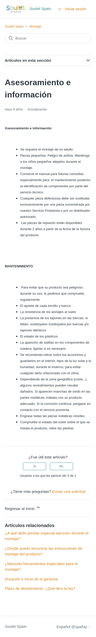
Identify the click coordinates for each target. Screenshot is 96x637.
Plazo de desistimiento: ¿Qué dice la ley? (40, 588)
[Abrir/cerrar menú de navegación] (59, 9)
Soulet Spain (14, 26)
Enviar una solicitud (68, 491)
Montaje (35, 26)
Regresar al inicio (23, 508)
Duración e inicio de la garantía (31, 579)
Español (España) (74, 626)
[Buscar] (48, 38)
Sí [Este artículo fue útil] (34, 466)
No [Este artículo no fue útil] (61, 466)
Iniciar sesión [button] (75, 9)
